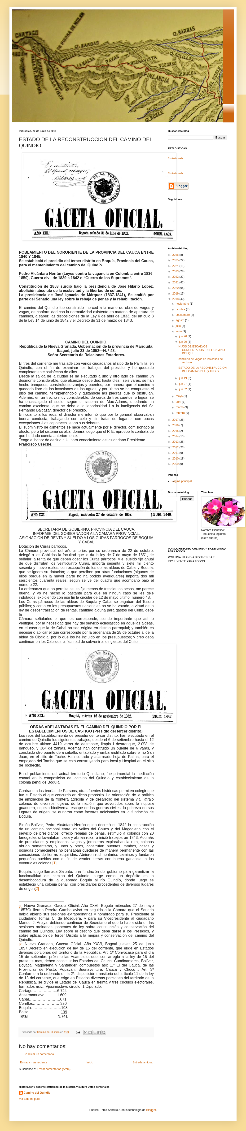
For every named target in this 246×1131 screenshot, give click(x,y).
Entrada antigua (142, 1062)
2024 (176, 266)
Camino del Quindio (37, 1092)
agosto (180, 320)
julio (179, 326)
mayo (180, 396)
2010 (176, 458)
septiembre (183, 314)
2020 (176, 288)
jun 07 (183, 384)
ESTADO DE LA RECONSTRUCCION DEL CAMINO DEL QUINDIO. (202, 369)
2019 (176, 293)
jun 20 (183, 341)
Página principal (181, 481)
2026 (176, 254)
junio (179, 331)
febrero (180, 413)
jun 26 (183, 336)
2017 (176, 419)
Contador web (175, 158)
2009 (176, 464)
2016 (176, 425)
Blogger (151, 1110)
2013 (176, 441)
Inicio (90, 1062)
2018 (176, 299)
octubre (181, 309)
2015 (176, 431)
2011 (176, 453)
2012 (176, 447)
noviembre (183, 303)
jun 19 (183, 378)
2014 (176, 436)
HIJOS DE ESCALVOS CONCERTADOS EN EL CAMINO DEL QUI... (201, 350)
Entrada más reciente (33, 1062)
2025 (176, 260)
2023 (176, 271)
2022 (176, 276)
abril (179, 401)
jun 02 (183, 389)
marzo (180, 407)
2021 (176, 282)
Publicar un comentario (39, 1054)
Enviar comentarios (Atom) (53, 1069)
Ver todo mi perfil (29, 1099)
